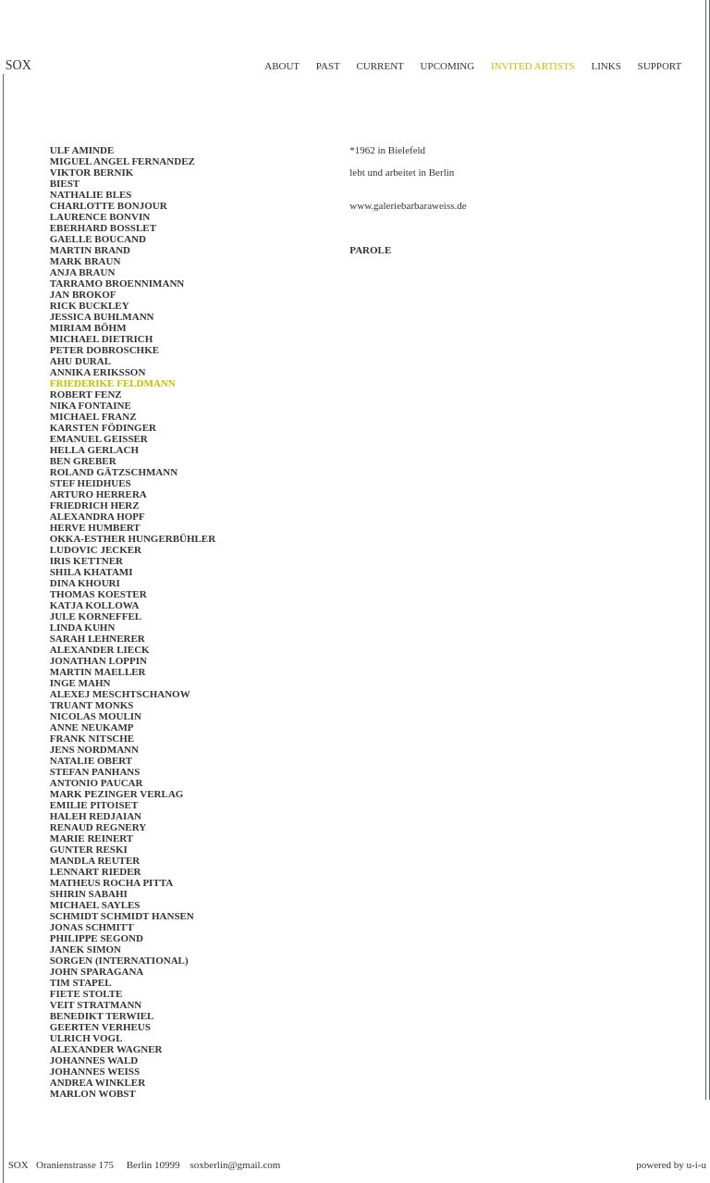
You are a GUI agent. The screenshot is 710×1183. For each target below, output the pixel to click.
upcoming (448, 65)
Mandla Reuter (95, 860)
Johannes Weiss (95, 1071)
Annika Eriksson (98, 371)
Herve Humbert (95, 527)
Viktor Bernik (92, 172)
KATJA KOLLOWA (95, 604)
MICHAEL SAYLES (95, 904)
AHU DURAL (80, 360)
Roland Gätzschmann (114, 471)
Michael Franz (93, 416)
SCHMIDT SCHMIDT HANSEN (122, 915)
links (605, 65)
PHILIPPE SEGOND (96, 937)
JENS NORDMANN (94, 749)
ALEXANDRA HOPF (97, 516)
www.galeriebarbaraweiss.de (407, 205)
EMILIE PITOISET (94, 804)
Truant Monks (92, 704)
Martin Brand (90, 249)
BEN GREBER (83, 460)
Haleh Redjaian (95, 815)
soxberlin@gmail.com (235, 1164)
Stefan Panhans (95, 771)
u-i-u (696, 1164)
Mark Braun (85, 260)
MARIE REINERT (91, 838)
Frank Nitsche (92, 738)
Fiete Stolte (86, 993)
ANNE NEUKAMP (92, 727)
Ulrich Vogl (86, 1037)
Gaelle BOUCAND (98, 238)
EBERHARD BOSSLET (103, 227)
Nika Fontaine (90, 405)
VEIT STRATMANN (96, 1004)
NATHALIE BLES (91, 194)
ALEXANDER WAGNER (106, 1048)
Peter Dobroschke (104, 349)
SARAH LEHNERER (97, 638)
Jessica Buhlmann (102, 316)
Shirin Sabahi (89, 893)
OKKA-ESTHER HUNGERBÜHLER (132, 538)
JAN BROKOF (83, 294)
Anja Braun (83, 271)
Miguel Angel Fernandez (122, 160)
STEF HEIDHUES (90, 482)
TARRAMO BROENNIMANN (117, 283)
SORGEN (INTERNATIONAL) (119, 960)
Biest (65, 183)
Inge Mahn (80, 682)
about (282, 65)
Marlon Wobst (93, 1093)
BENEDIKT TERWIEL (102, 1015)
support (660, 65)
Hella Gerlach (94, 449)
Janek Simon (85, 949)
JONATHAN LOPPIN (98, 660)
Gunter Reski (89, 849)
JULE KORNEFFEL (95, 616)
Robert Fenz (86, 394)
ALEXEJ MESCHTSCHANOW (120, 693)
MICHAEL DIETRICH (101, 338)
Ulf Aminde (82, 149)
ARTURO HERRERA (98, 493)
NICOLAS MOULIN (95, 715)
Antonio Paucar (96, 782)
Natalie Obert (91, 760)
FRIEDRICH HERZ (95, 505)
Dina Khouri (85, 582)
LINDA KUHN (83, 627)
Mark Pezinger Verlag (117, 793)
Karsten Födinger (103, 427)
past (328, 65)
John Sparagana (97, 971)
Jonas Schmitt (92, 926)
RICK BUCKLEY (89, 305)
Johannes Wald (94, 1060)
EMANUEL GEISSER (99, 438)
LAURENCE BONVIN (100, 216)
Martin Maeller (98, 671)
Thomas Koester (98, 593)
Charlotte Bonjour (108, 205)
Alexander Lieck (100, 649)
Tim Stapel (81, 982)
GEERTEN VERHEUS (100, 1026)
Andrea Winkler (97, 1082)
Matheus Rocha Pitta (111, 882)
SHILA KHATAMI (91, 571)
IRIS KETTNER (86, 560)
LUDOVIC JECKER (95, 549)
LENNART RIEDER (95, 871)
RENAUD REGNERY (98, 826)
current (379, 65)
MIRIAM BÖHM (88, 327)
